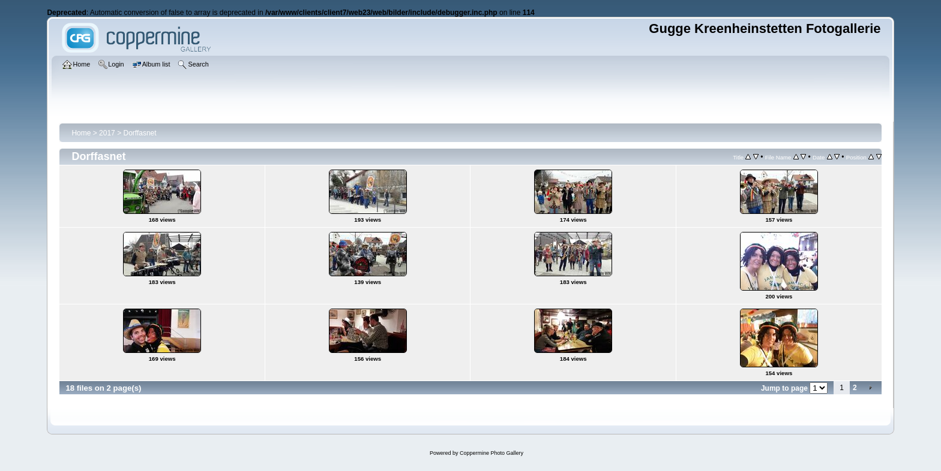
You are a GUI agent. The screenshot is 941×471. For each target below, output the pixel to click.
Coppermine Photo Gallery (491, 453)
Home (81, 133)
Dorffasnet (139, 133)
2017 (107, 133)
